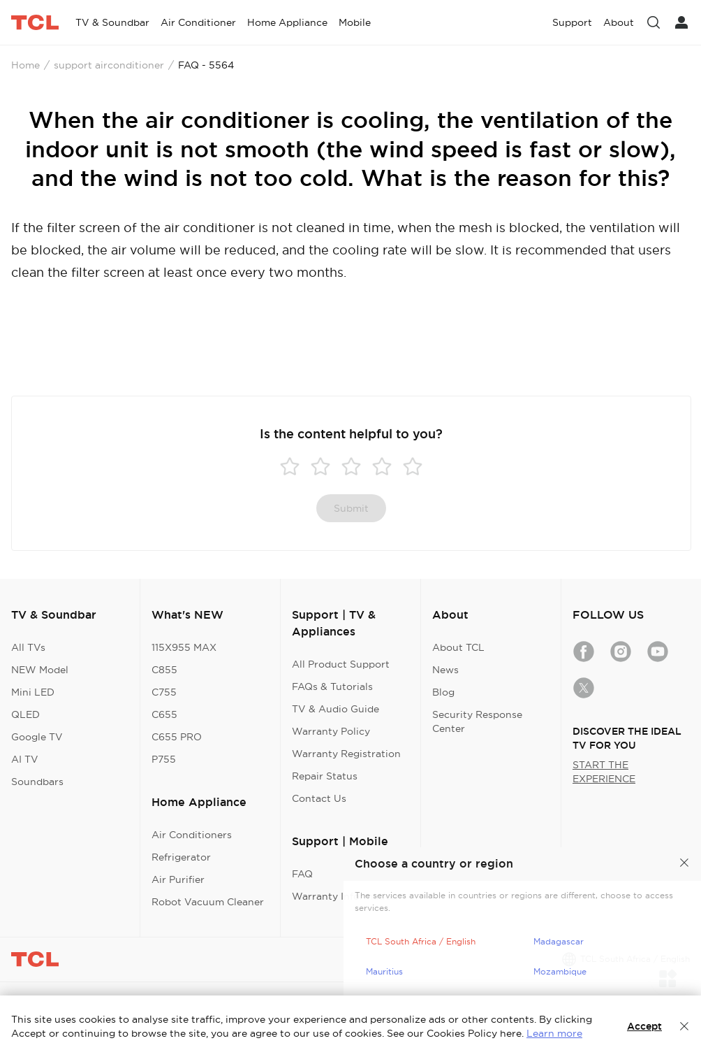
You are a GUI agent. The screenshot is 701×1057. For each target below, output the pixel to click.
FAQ (302, 874)
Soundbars (37, 781)
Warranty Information (345, 896)
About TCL (458, 647)
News (445, 669)
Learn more (554, 1033)
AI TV (24, 759)
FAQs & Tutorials (332, 686)
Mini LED (32, 692)
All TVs (28, 647)
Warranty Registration (346, 753)
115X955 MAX (184, 647)
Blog (443, 692)
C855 (164, 669)
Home (25, 65)
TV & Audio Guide (335, 709)
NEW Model (39, 669)
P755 (164, 759)
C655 (164, 714)
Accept (644, 1026)
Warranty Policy (331, 731)
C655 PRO (177, 737)
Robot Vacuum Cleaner (208, 902)
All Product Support (341, 664)
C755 (164, 692)
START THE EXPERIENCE (604, 771)
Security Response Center (477, 721)
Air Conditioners (192, 834)
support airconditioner (109, 65)
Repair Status (324, 776)
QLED (25, 714)
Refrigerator (181, 857)
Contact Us (319, 798)
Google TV (37, 737)
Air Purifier (178, 879)
